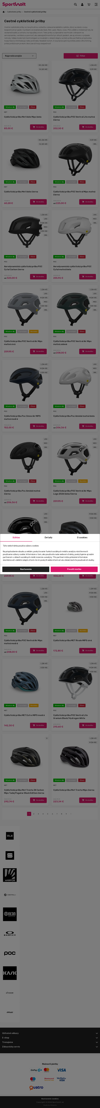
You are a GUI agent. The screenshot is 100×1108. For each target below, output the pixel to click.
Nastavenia (26, 569)
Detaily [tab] (48, 537)
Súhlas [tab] (16, 537)
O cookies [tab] (82, 537)
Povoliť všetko (74, 569)
